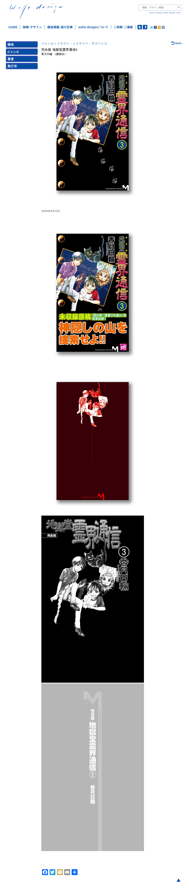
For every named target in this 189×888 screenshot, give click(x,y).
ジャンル (22, 52)
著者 (22, 59)
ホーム (13, 27)
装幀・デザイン (32, 27)
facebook (145, 27)
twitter (140, 27)
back (176, 43)
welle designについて (93, 27)
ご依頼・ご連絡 (123, 27)
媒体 (22, 45)
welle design (36, 12)
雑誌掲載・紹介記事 (60, 27)
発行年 (22, 67)
